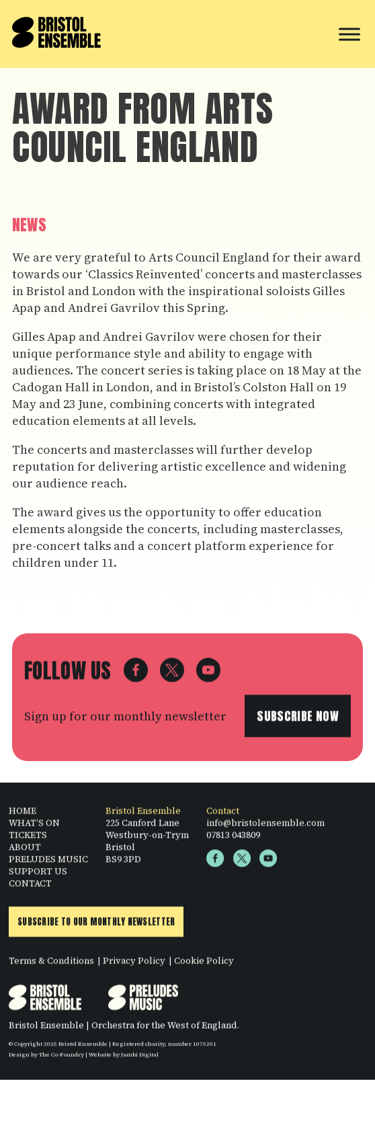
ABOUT (25, 851)
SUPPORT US (38, 875)
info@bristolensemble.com (265, 827)
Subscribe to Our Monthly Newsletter (96, 926)
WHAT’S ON (34, 827)
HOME (22, 815)
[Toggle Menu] (349, 34)
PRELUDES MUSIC (48, 863)
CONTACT (30, 887)
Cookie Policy (204, 965)
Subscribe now (298, 720)
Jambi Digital (140, 1059)
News (29, 225)
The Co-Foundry (61, 1059)
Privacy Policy (134, 965)
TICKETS (28, 839)
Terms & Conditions (51, 965)
